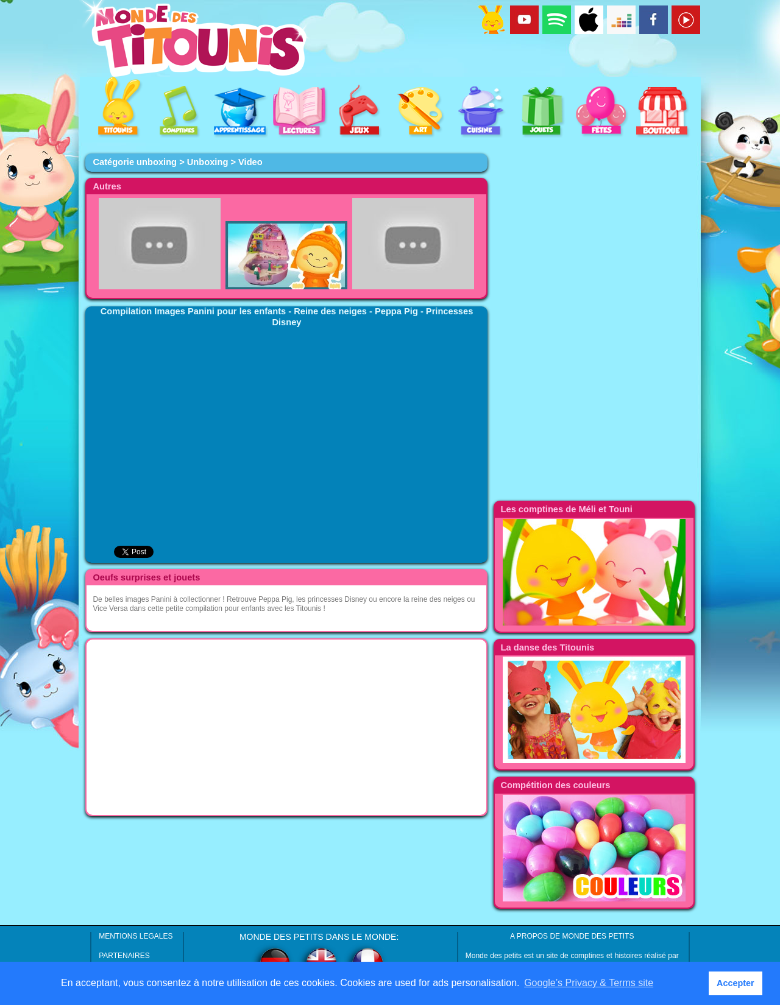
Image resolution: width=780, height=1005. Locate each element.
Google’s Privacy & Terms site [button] (588, 983)
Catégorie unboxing (135, 162)
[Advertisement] (286, 727)
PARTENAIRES (124, 955)
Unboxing (208, 162)
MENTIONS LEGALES (135, 936)
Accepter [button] (735, 983)
